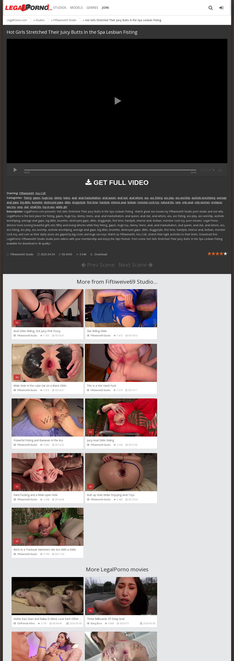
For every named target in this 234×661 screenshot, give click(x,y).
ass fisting (156, 198)
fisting (27, 198)
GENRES (91, 8)
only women (202, 202)
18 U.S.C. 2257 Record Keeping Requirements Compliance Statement (128, 654)
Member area (33, 643)
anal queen (109, 198)
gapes (36, 198)
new (178, 202)
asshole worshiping (203, 198)
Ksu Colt (40, 193)
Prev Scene (98, 264)
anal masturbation (89, 198)
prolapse (216, 202)
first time (92, 202)
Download (98, 254)
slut (26, 207)
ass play (169, 198)
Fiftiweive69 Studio (21, 254)
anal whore (136, 198)
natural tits (167, 202)
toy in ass (48, 207)
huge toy (47, 198)
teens (66, 198)
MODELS (75, 8)
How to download (61, 643)
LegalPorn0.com (34, 654)
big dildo (25, 202)
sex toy (11, 207)
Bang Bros (93, 514)
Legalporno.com (27, 7)
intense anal (118, 202)
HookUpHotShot (168, 514)
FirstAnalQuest (25, 569)
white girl (61, 207)
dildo (68, 202)
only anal (187, 202)
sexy (20, 207)
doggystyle (78, 202)
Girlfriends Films (26, 514)
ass (146, 198)
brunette (37, 202)
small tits (35, 207)
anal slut (122, 198)
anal (74, 198)
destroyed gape (53, 202)
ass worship (182, 198)
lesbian (131, 202)
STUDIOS (59, 8)
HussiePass (94, 569)
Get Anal (163, 623)
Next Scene (136, 264)
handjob (104, 202)
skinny (58, 198)
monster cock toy (148, 202)
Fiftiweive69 (26, 193)
